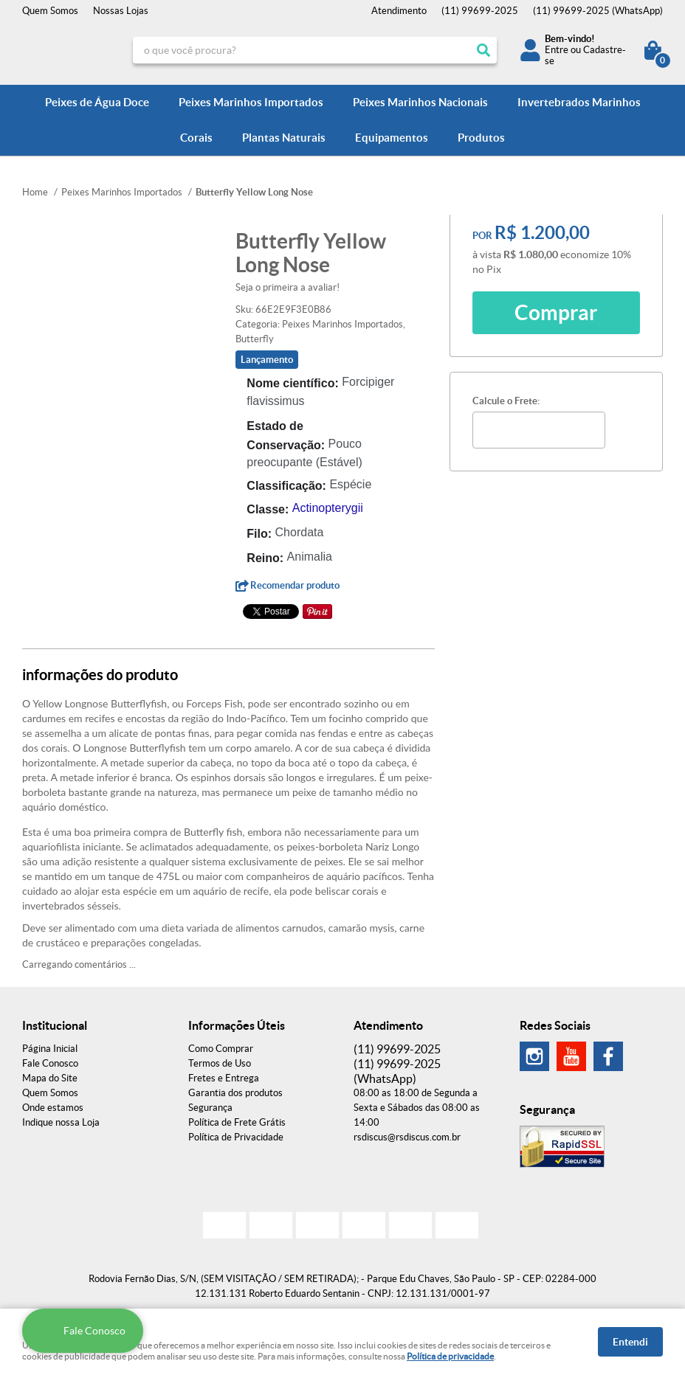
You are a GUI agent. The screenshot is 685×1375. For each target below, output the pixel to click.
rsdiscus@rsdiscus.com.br (407, 1137)
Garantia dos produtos (235, 1092)
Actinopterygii (327, 508)
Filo (257, 533)
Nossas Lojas (120, 10)
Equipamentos (391, 137)
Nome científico (290, 383)
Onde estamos (52, 1107)
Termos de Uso (219, 1063)
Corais (196, 137)
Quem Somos (50, 10)
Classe (266, 509)
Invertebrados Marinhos (579, 102)
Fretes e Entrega (223, 1078)
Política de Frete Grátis (237, 1122)
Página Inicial (50, 1048)
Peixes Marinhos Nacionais (420, 102)
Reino (263, 558)
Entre (556, 49)
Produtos (481, 137)
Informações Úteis (236, 1025)
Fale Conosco (50, 1063)
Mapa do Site (50, 1078)
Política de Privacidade (235, 1137)
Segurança (210, 1107)
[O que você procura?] (483, 50)
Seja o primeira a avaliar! (287, 287)
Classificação (284, 485)
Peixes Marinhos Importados (251, 102)
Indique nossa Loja (61, 1122)
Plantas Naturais (284, 137)
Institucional (54, 1025)
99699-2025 (479, 10)
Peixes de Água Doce (97, 102)
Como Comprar (220, 1048)
